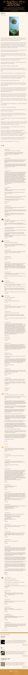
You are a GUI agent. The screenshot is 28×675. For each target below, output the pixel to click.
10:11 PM (6, 390)
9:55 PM (6, 489)
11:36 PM (6, 574)
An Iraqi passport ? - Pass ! (5, 658)
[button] (26, 13)
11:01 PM (6, 543)
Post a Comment (4, 630)
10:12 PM (6, 269)
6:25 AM (6, 444)
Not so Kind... (3, 636)
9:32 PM (6, 238)
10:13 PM (6, 278)
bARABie (6, 219)
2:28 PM (6, 350)
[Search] (26, 1)
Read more (25, 644)
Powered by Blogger (14, 671)
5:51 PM (6, 216)
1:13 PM (6, 466)
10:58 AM (6, 457)
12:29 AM (6, 611)
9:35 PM (6, 247)
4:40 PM (6, 184)
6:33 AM (6, 308)
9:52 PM (6, 253)
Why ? (2, 647)
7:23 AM (6, 340)
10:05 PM (6, 385)
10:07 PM (6, 501)
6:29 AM (6, 451)
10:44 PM (6, 302)
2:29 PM (6, 155)
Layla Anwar (7, 577)
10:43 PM (6, 293)
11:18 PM (6, 604)
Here (5, 227)
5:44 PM (6, 366)
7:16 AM (6, 319)
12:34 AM (6, 619)
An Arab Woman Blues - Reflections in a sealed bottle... (14, 3)
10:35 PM (6, 528)
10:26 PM (6, 521)
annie (5, 393)
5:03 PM (6, 203)
